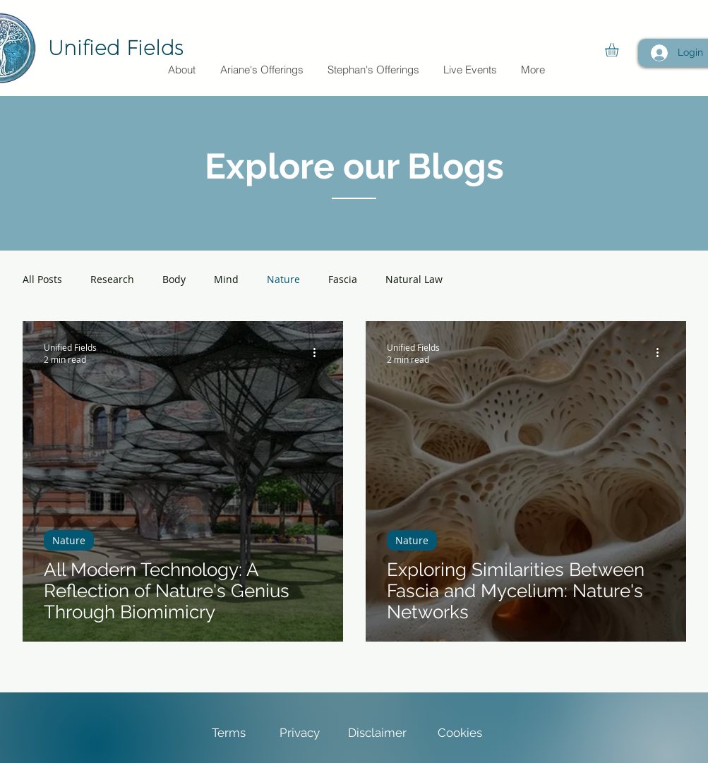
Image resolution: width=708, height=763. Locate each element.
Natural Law (414, 279)
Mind (226, 279)
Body (174, 279)
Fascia (342, 279)
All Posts (42, 279)
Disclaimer (377, 733)
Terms (229, 733)
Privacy (301, 733)
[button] (620, 49)
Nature (283, 279)
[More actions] (319, 352)
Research (112, 279)
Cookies (460, 733)
